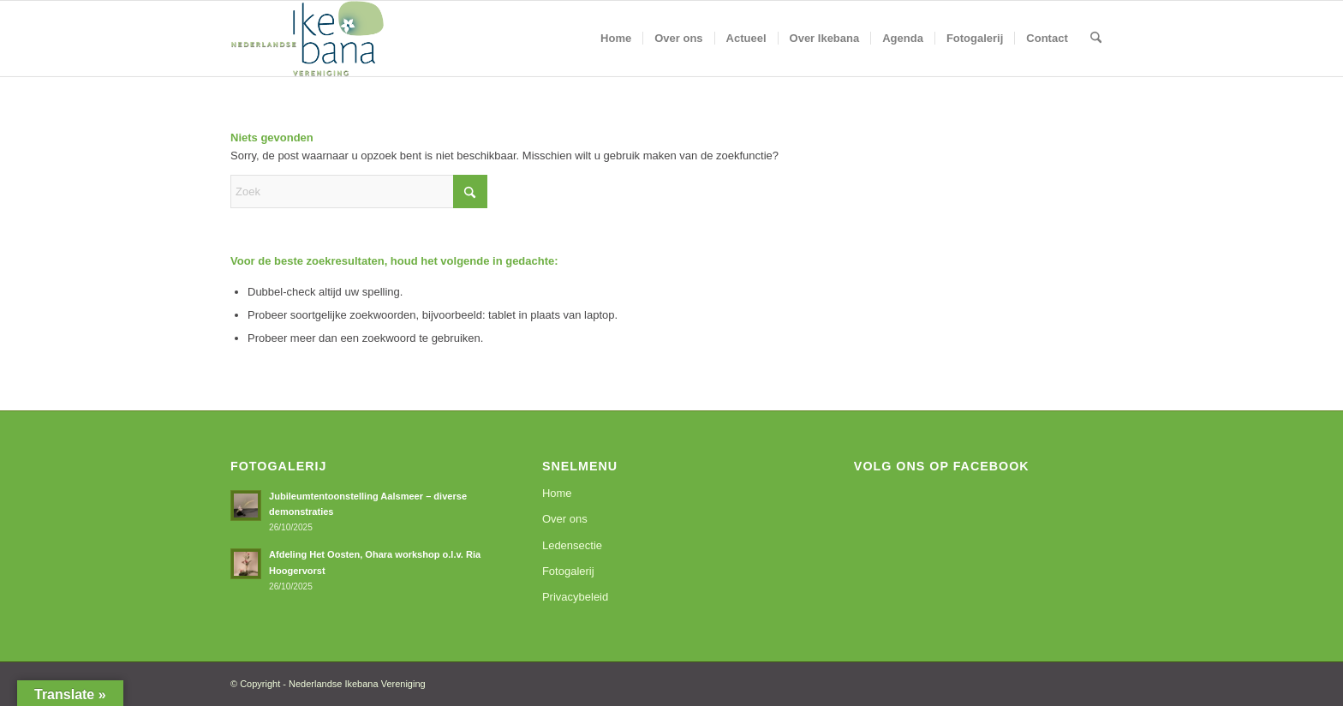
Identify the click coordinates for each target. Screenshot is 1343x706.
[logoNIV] (307, 38)
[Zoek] (1096, 38)
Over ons (565, 518)
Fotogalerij (568, 571)
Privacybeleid (575, 596)
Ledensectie (572, 545)
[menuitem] (615, 38)
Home (557, 493)
